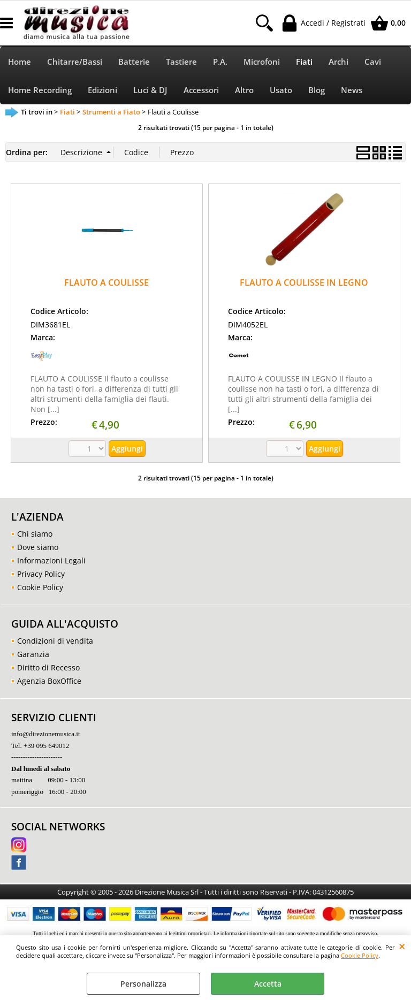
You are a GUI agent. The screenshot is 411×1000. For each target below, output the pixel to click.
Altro (244, 90)
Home (19, 61)
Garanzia (33, 654)
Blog (316, 90)
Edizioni (102, 90)
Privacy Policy (41, 574)
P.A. (220, 61)
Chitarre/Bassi (74, 61)
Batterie (134, 61)
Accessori (201, 90)
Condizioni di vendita (55, 641)
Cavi (372, 61)
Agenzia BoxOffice (49, 681)
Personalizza (143, 984)
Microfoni (261, 61)
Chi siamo (34, 534)
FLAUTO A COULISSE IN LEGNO (304, 282)
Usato (281, 90)
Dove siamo (37, 547)
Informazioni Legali (51, 560)
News (351, 90)
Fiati (304, 61)
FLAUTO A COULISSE (106, 282)
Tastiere (181, 61)
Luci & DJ (150, 90)
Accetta (267, 984)
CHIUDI (402, 946)
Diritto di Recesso (48, 667)
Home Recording (40, 90)
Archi (338, 61)
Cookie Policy (359, 955)
